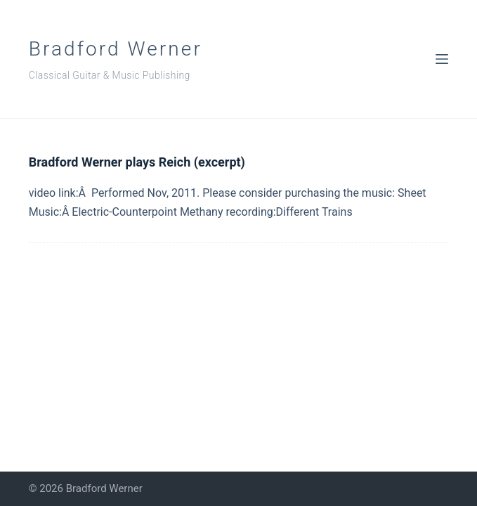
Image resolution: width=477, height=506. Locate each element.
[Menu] (442, 59)
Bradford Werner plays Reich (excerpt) (137, 162)
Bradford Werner (115, 48)
